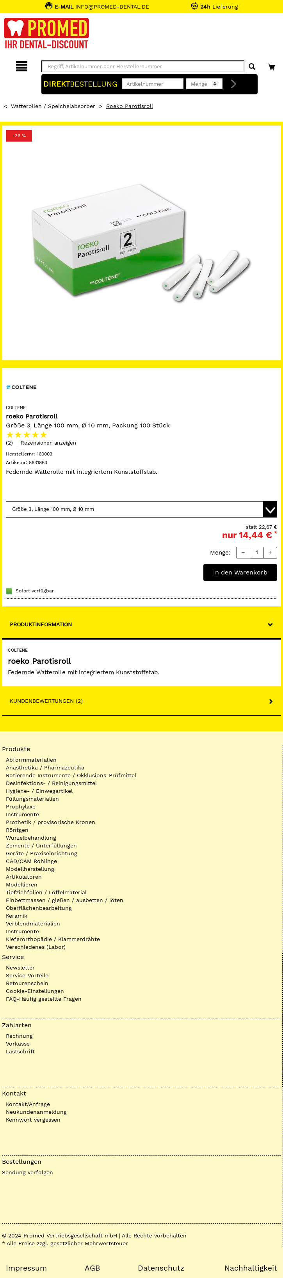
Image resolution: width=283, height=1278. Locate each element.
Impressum (26, 1268)
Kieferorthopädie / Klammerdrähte (53, 939)
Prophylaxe (21, 806)
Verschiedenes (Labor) (36, 947)
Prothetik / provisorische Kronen (50, 822)
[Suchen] (252, 67)
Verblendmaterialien (33, 923)
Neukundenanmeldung (36, 1112)
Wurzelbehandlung (31, 838)
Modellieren (21, 884)
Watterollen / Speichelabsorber (53, 106)
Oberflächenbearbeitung (39, 908)
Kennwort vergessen (33, 1120)
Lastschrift (20, 1051)
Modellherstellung (30, 869)
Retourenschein (27, 983)
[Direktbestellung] (234, 84)
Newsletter (20, 967)
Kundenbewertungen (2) (46, 701)
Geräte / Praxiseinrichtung (41, 853)
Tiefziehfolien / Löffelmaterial (46, 892)
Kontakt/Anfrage (28, 1104)
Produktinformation (41, 624)
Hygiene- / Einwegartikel (39, 791)
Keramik (16, 916)
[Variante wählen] (141, 509)
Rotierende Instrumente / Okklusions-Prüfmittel (71, 775)
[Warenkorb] (272, 65)
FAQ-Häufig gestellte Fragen (44, 999)
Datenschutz (161, 1268)
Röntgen (17, 830)
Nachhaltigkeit (250, 1268)
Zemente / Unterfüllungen (41, 845)
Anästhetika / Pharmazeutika (45, 767)
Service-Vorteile (27, 975)
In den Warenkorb (240, 572)
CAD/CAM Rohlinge (31, 861)
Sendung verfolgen (27, 1172)
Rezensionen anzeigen (48, 443)
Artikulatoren (24, 877)
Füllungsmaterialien (32, 799)
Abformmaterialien (31, 760)
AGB (92, 1268)
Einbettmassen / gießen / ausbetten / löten (64, 900)
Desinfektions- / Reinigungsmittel (51, 783)
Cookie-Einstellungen (35, 991)
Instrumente (22, 814)
